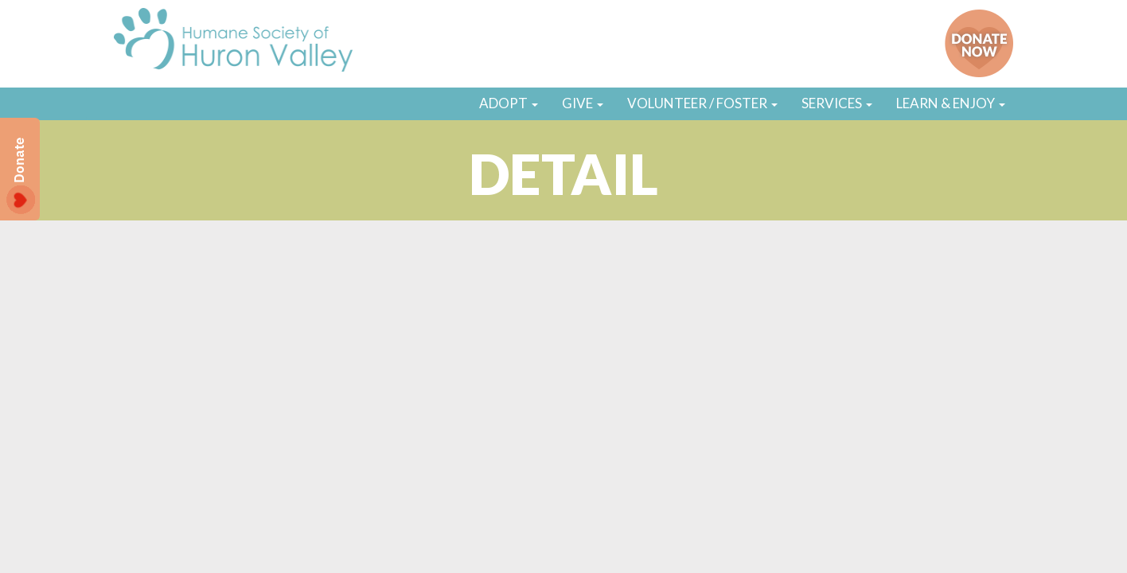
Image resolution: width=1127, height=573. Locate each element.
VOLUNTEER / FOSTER (702, 103)
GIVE (582, 103)
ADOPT (508, 103)
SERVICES (836, 103)
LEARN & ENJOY (950, 103)
